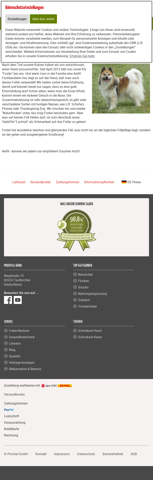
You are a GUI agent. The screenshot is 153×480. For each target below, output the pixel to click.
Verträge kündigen (21, 362)
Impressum (62, 454)
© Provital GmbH (16, 454)
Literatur (15, 343)
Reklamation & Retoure (25, 369)
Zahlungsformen (67, 182)
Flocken (83, 281)
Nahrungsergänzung (92, 293)
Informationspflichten (99, 182)
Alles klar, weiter (43, 19)
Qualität (14, 356)
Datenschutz (86, 454)
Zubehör (84, 300)
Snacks (83, 287)
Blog (12, 350)
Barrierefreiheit (113, 454)
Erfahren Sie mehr (82, 56)
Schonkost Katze (90, 337)
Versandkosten (40, 182)
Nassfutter (85, 274)
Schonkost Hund (89, 330)
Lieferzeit (18, 182)
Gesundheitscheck (22, 337)
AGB (134, 454)
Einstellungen (17, 19)
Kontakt (40, 454)
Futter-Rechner (19, 330)
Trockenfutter (87, 306)
